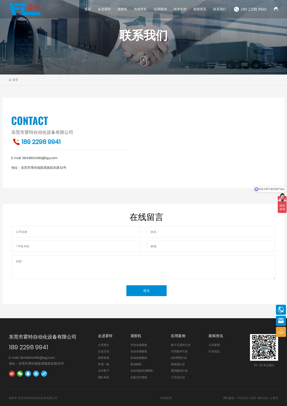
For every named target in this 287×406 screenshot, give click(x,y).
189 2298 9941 (253, 9)
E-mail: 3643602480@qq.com (32, 357)
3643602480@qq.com (39, 158)
